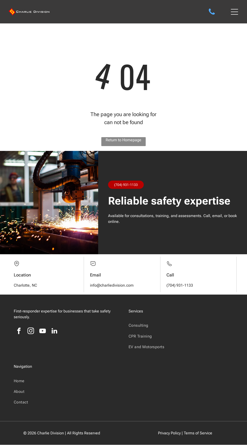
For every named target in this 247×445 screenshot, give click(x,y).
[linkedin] (54, 332)
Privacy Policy (169, 433)
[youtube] (42, 332)
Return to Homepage (123, 140)
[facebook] (19, 332)
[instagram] (31, 332)
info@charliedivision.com (112, 285)
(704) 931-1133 (126, 185)
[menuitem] (181, 325)
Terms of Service (198, 433)
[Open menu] (234, 11)
